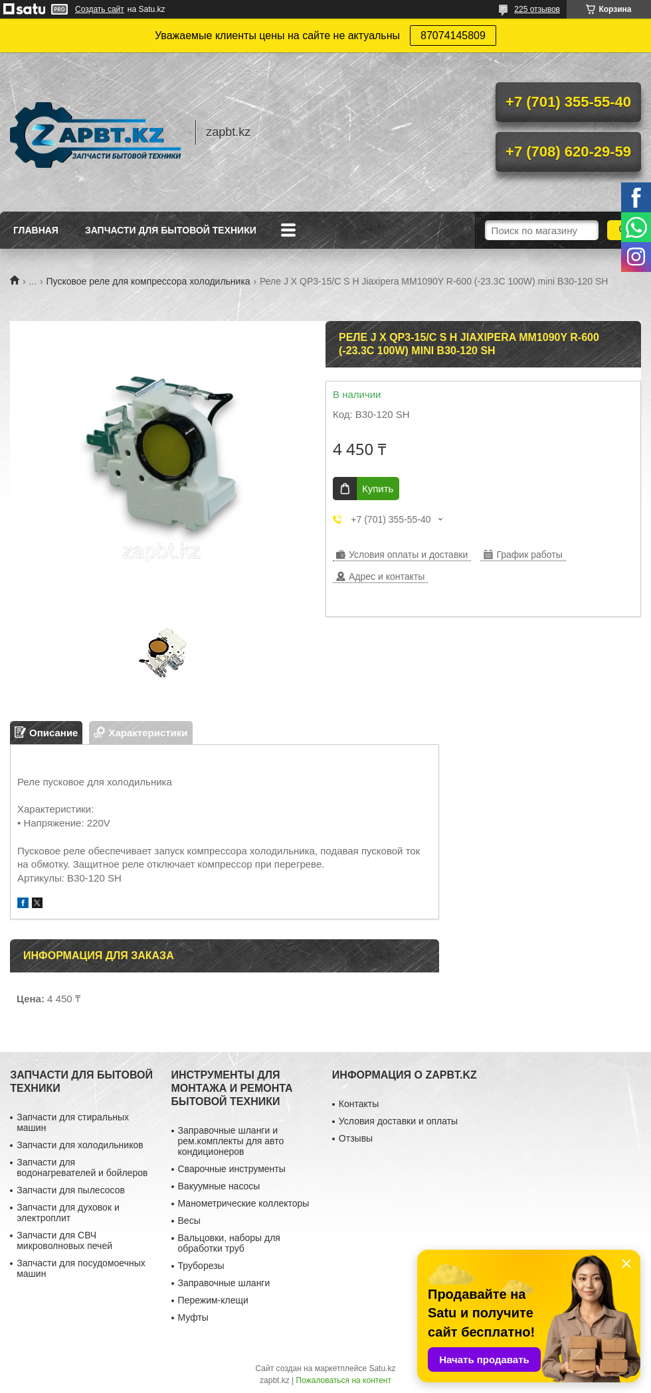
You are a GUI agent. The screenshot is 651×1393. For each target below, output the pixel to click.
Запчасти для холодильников (80, 1145)
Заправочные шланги (224, 1283)
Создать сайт (99, 9)
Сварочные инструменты (232, 1168)
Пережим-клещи (213, 1300)
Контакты (359, 1103)
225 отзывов (537, 9)
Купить (377, 488)
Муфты (193, 1317)
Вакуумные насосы (219, 1186)
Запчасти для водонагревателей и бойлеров (82, 1167)
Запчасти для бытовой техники (170, 230)
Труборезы (201, 1265)
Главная (35, 230)
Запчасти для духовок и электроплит (68, 1212)
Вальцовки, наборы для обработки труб (229, 1243)
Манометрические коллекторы (244, 1203)
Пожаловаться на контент (343, 1380)
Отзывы (356, 1138)
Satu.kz (382, 1368)
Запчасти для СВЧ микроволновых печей (64, 1240)
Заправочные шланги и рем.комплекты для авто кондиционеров (231, 1141)
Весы (189, 1220)
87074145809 (453, 35)
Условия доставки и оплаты (398, 1121)
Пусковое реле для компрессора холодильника (148, 281)
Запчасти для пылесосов (71, 1190)
